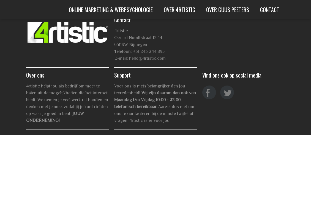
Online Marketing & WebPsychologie (111, 10)
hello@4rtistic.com (147, 58)
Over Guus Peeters (227, 10)
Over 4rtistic (179, 10)
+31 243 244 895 (149, 51)
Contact (269, 10)
